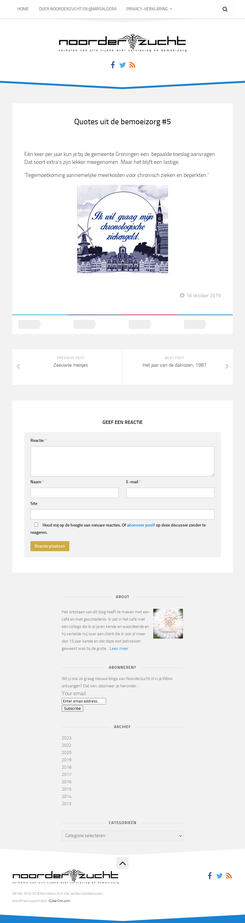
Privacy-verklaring (147, 9)
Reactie (38, 440)
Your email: (74, 693)
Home (23, 9)
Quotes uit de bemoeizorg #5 (122, 121)
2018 (66, 767)
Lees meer (119, 648)
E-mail (133, 481)
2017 (66, 774)
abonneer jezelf (141, 525)
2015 (66, 789)
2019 (66, 760)
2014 (66, 796)
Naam (37, 481)
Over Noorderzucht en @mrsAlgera (77, 9)
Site (33, 503)
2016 (66, 781)
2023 (66, 738)
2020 (66, 752)
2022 (66, 745)
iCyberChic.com (59, 901)
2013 (66, 803)
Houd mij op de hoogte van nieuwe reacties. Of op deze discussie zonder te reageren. (118, 529)
